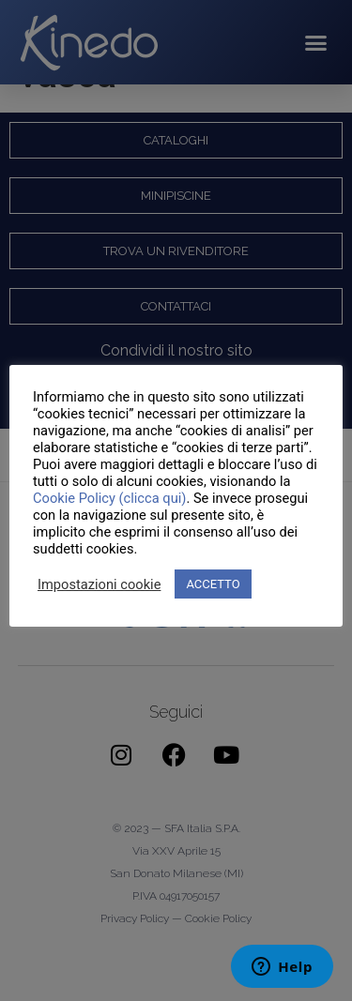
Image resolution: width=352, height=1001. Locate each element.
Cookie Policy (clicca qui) (109, 498)
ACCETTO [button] (212, 584)
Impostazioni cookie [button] (99, 584)
